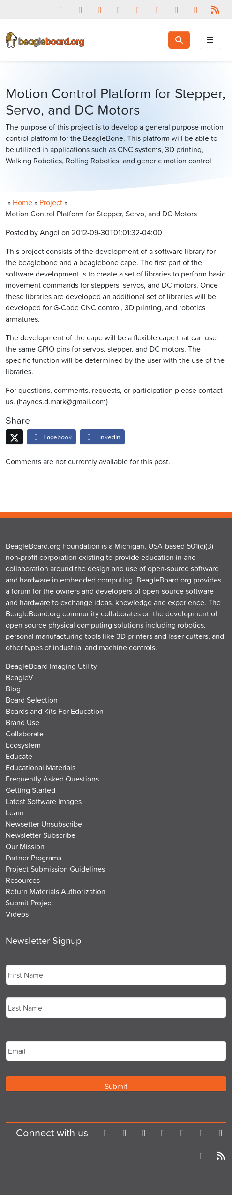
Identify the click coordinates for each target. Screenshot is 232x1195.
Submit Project (29, 902)
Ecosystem (23, 745)
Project (50, 202)
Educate (19, 756)
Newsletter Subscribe (40, 835)
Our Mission (25, 846)
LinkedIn (102, 436)
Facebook (51, 436)
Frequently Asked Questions (52, 779)
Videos (17, 914)
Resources (23, 880)
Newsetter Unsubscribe (44, 824)
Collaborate (25, 733)
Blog (13, 688)
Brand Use (22, 722)
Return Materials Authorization (55, 891)
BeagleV (19, 677)
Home (22, 202)
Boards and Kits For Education (55, 711)
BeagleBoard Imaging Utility (51, 666)
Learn (15, 812)
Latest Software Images (44, 801)
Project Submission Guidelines (55, 869)
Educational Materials (40, 767)
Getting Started (30, 790)
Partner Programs (33, 857)
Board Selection (32, 700)
